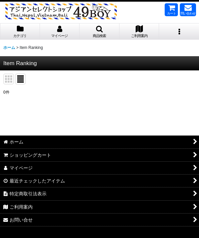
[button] (99, 31)
